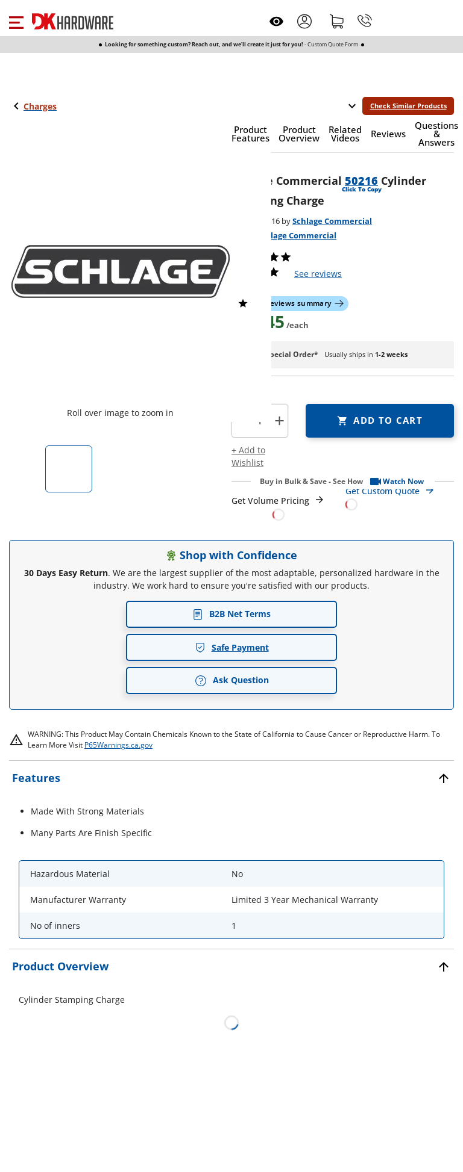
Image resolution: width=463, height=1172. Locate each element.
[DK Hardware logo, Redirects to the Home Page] (72, 21)
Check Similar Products (408, 105)
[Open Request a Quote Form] (278, 507)
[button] (16, 21)
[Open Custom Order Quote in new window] (400, 497)
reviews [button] (318, 273)
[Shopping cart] (337, 21)
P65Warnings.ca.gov (118, 745)
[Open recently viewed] (276, 21)
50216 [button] (361, 180)
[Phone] (364, 21)
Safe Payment (232, 647)
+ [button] (279, 420)
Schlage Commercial (332, 220)
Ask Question (232, 680)
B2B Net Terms (231, 613)
